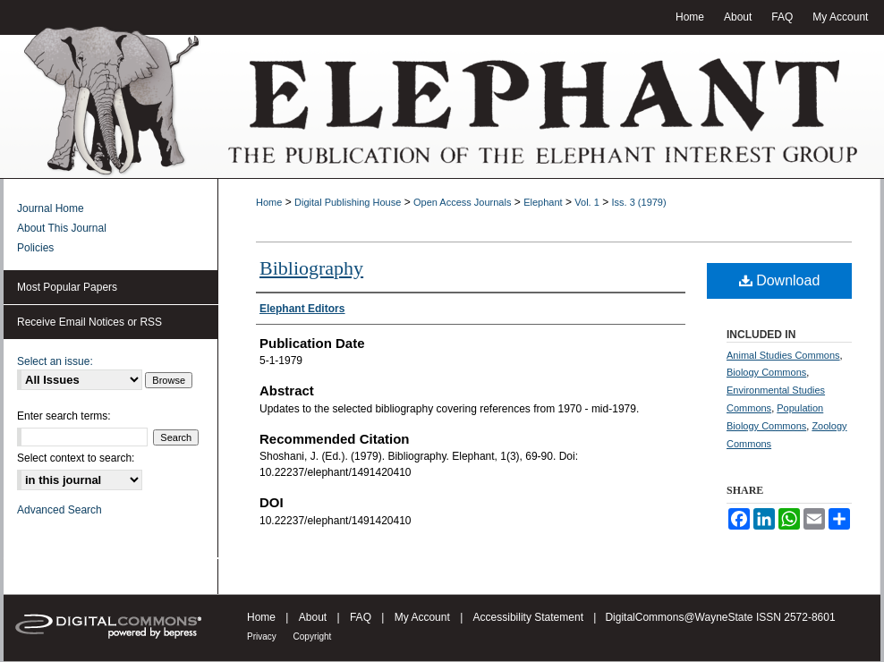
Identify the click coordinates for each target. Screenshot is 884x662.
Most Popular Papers (67, 287)
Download (779, 280)
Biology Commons (766, 372)
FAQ (362, 617)
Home (269, 202)
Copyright (312, 636)
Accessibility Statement (530, 617)
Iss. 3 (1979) (639, 202)
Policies (35, 248)
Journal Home (50, 208)
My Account (424, 617)
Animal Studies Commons (783, 355)
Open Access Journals (462, 202)
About (314, 617)
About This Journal (61, 228)
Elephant (542, 202)
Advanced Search (59, 510)
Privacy (263, 636)
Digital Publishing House (347, 202)
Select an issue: (55, 361)
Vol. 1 (586, 202)
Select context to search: (75, 458)
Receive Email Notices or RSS (89, 322)
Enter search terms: (64, 416)
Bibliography (311, 268)
